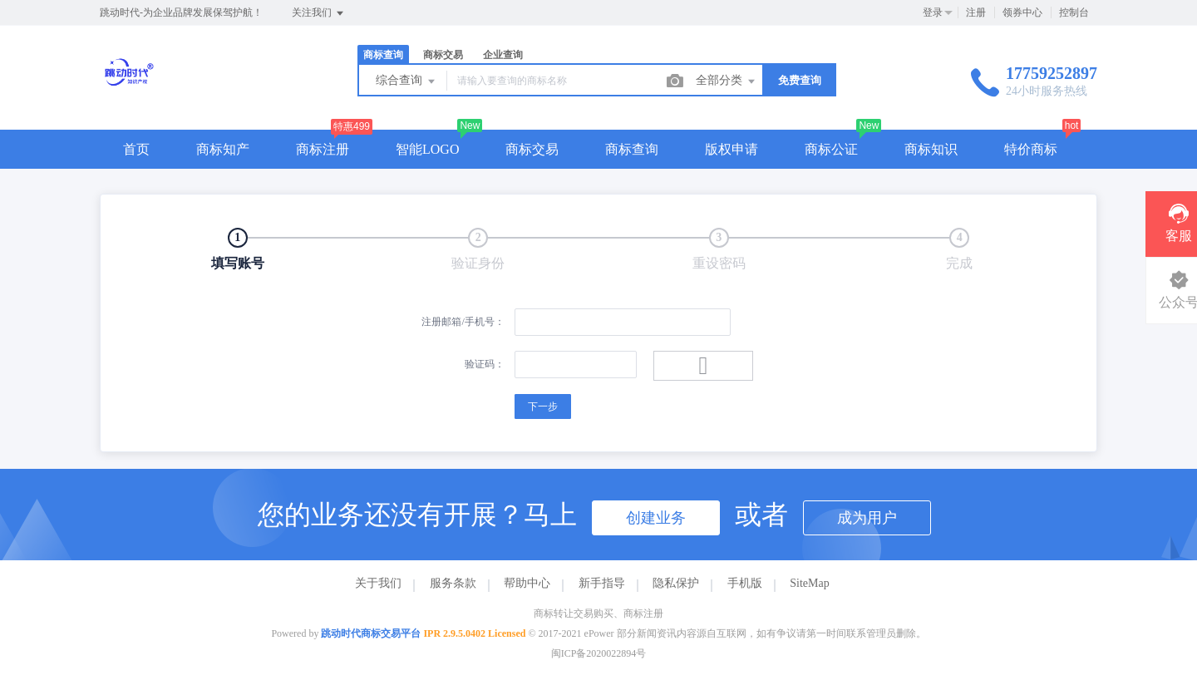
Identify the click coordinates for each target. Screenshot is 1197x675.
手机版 (744, 583)
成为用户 (867, 518)
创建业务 (656, 518)
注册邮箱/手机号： (462, 322)
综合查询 (406, 81)
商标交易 (443, 55)
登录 (933, 12)
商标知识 (931, 149)
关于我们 (378, 583)
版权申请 (731, 149)
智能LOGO (427, 149)
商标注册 (322, 149)
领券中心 (1022, 12)
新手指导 (602, 583)
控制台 (1074, 12)
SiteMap (809, 583)
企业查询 (503, 55)
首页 (136, 149)
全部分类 (726, 81)
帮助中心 (527, 583)
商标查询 (383, 55)
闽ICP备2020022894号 (599, 653)
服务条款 (453, 583)
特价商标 (1030, 149)
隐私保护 (676, 583)
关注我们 (319, 13)
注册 (976, 12)
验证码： (485, 364)
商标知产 (222, 149)
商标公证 (831, 149)
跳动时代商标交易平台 (371, 633)
